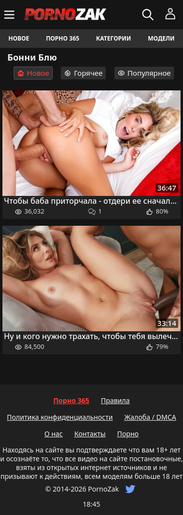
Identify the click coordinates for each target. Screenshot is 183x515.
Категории (113, 38)
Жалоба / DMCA (150, 417)
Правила (115, 400)
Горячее (83, 73)
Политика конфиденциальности (60, 417)
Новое (18, 38)
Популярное (144, 73)
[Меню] (10, 14)
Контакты (89, 433)
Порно (128, 433)
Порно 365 (62, 38)
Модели (161, 38)
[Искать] (149, 14)
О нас (53, 433)
